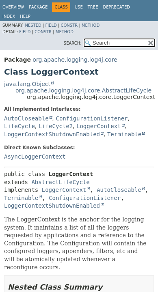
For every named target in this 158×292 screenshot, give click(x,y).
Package (38, 7)
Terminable (124, 134)
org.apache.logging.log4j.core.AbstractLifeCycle (83, 90)
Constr (69, 25)
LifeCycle (19, 126)
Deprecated (116, 7)
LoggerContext (98, 126)
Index (8, 16)
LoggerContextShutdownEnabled (52, 134)
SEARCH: (73, 43)
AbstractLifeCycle (60, 182)
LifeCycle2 (56, 126)
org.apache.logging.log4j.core (74, 59)
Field (50, 25)
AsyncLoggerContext (35, 156)
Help (25, 16)
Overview (13, 7)
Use (79, 7)
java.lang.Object (27, 84)
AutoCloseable (26, 118)
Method (91, 25)
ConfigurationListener (92, 118)
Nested (33, 25)
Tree (93, 7)
